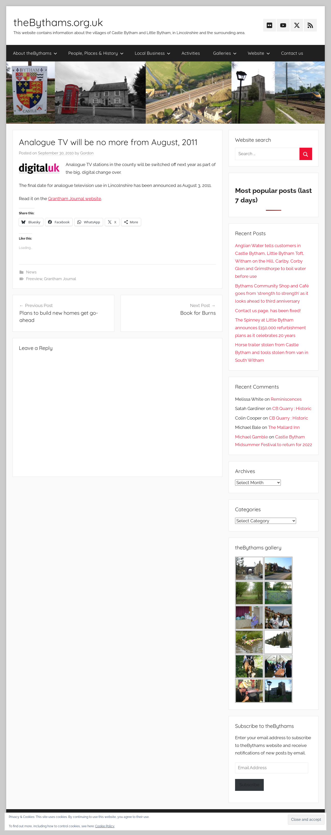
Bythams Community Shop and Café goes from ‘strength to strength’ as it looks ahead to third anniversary (272, 293)
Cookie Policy (105, 826)
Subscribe (249, 784)
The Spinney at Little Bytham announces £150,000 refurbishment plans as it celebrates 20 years (270, 327)
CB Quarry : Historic (291, 408)
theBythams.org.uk (58, 22)
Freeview (34, 279)
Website (259, 53)
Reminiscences (286, 399)
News (31, 272)
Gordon (87, 153)
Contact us (292, 53)
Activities (191, 53)
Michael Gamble (251, 436)
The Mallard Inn (284, 427)
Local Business (152, 53)
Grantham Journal (60, 279)
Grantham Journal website (74, 198)
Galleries (225, 53)
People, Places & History (96, 53)
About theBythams (35, 53)
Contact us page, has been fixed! (268, 310)
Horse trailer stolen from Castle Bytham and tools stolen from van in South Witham (271, 352)
